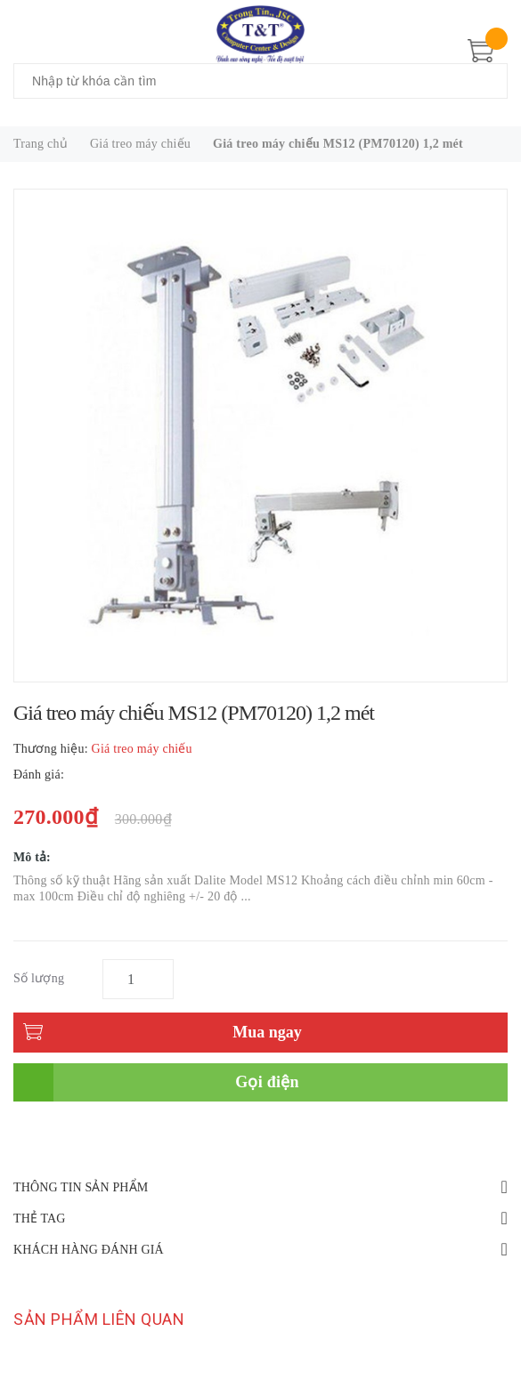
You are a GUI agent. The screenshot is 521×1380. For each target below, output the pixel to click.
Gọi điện (267, 1082)
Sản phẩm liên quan (98, 1319)
